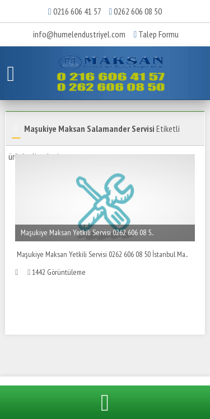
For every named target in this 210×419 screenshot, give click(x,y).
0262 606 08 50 (138, 11)
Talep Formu (156, 34)
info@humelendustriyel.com (79, 34)
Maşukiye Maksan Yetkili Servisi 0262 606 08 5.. (87, 232)
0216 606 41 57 (77, 11)
